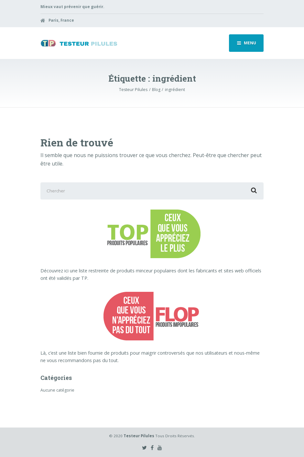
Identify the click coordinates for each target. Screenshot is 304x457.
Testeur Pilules (139, 435)
